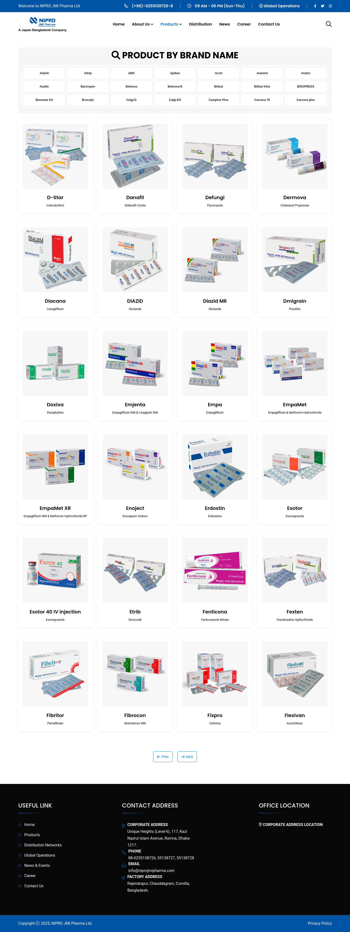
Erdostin (215, 508)
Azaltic (44, 86)
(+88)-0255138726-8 (152, 6)
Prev (163, 757)
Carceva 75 (262, 100)
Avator (305, 73)
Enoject (135, 508)
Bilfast (218, 86)
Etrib (135, 611)
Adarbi (44, 73)
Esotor (294, 508)
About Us (141, 24)
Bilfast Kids (262, 86)
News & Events (37, 865)
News (224, 24)
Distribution (200, 24)
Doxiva (55, 404)
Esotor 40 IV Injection (55, 611)
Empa (215, 404)
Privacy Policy (320, 923)
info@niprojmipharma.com (151, 870)
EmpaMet (294, 404)
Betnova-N (175, 86)
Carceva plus (306, 100)
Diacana (55, 301)
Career (244, 24)
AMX (131, 73)
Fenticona (215, 611)
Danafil (135, 197)
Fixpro (215, 715)
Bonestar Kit (44, 100)
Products (169, 24)
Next (187, 757)
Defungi (215, 197)
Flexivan (295, 715)
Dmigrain (294, 301)
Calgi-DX (175, 100)
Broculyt (88, 100)
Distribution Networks (43, 845)
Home (118, 24)
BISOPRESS (305, 86)
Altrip (88, 73)
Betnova (131, 86)
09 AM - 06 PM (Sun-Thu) (220, 6)
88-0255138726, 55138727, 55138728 (161, 858)
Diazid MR (215, 301)
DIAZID (135, 301)
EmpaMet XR (55, 508)
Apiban (175, 73)
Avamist (262, 73)
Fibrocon (135, 715)
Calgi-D (131, 100)
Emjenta (135, 404)
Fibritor (55, 715)
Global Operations (282, 6)
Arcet (218, 73)
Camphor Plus (218, 100)
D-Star (55, 197)
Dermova (294, 197)
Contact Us (269, 24)
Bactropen (88, 86)
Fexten (295, 611)
